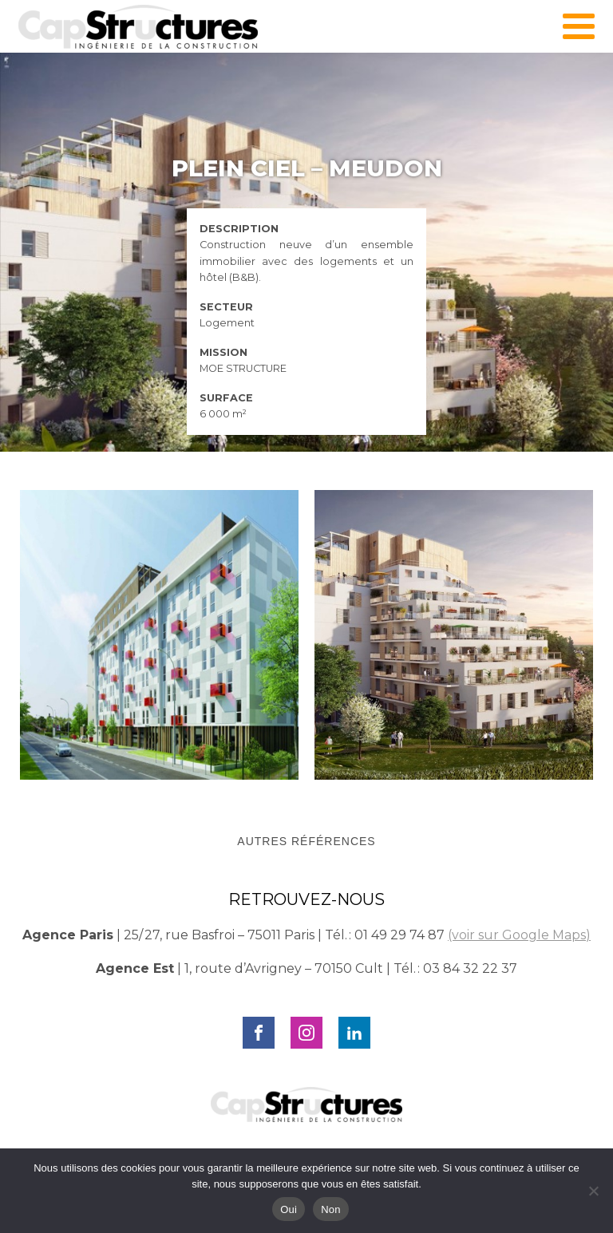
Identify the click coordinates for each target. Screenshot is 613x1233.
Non (331, 1209)
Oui (288, 1209)
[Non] (593, 1191)
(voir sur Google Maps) (519, 935)
